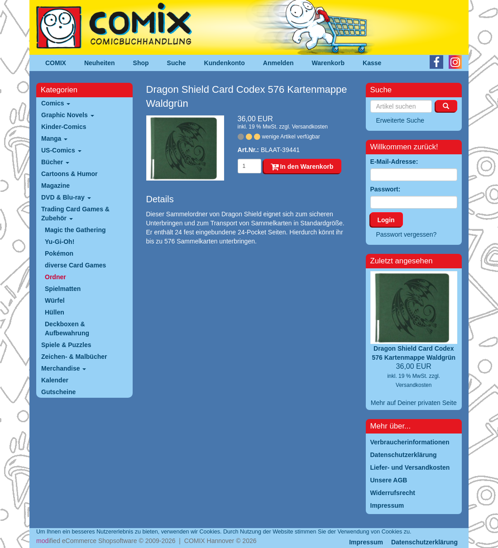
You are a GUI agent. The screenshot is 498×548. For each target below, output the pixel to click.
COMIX (55, 63)
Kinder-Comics (63, 126)
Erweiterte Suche (400, 120)
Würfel (55, 300)
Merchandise (63, 368)
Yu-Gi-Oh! (59, 241)
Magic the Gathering (75, 229)
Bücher (55, 162)
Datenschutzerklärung (424, 542)
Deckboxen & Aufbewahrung (67, 328)
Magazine (55, 185)
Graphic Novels (67, 115)
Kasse (372, 63)
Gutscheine (58, 392)
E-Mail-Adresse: (394, 161)
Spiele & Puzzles (66, 344)
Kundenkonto (224, 63)
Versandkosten (310, 127)
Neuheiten (99, 63)
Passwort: (385, 189)
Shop (141, 63)
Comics (55, 103)
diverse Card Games (75, 265)
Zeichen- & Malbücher (74, 356)
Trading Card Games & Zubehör (75, 213)
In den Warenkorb (302, 166)
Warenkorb (328, 63)
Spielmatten (63, 288)
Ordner (55, 277)
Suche (176, 63)
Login (386, 220)
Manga (54, 138)
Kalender (54, 380)
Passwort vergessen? (406, 234)
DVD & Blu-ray (66, 197)
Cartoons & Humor (69, 173)
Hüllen (54, 312)
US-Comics (61, 150)
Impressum (366, 542)
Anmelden (278, 63)
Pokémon (59, 253)
